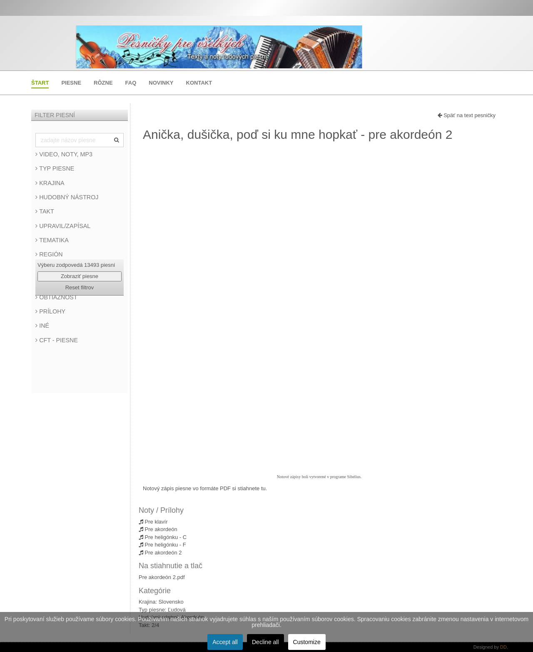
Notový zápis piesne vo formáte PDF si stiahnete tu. (205, 488)
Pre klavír (153, 522)
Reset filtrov (79, 287)
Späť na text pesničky (467, 115)
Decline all (265, 642)
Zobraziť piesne (79, 276)
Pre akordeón (158, 529)
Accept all (225, 642)
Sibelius (354, 476)
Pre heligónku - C (163, 537)
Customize (307, 642)
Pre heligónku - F (162, 545)
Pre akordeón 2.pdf (162, 577)
